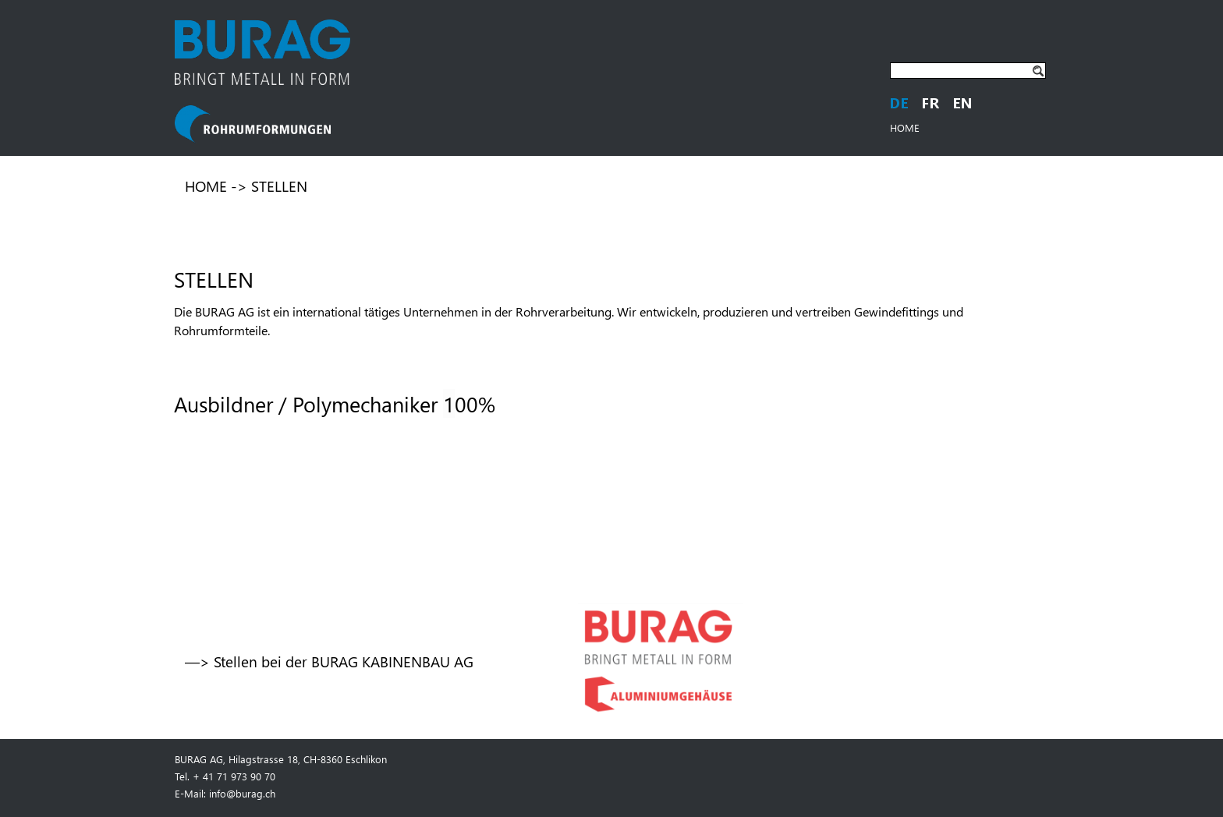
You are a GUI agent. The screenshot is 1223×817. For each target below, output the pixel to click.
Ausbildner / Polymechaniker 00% (334, 403)
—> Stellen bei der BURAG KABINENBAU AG (329, 661)
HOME (905, 127)
